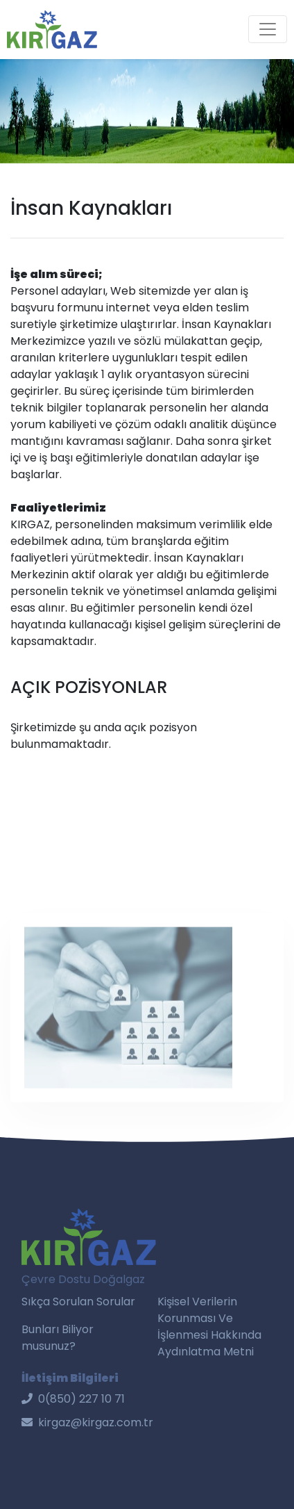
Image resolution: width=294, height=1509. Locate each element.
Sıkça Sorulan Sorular (78, 1302)
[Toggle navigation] (267, 29)
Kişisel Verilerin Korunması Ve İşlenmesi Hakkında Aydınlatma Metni (209, 1327)
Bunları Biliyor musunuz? (57, 1337)
